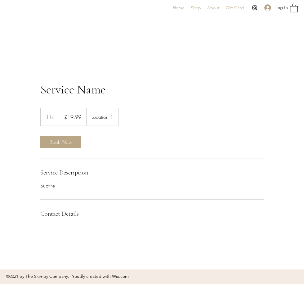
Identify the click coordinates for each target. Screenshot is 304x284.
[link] (60, 142)
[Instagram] (255, 8)
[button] (294, 7)
